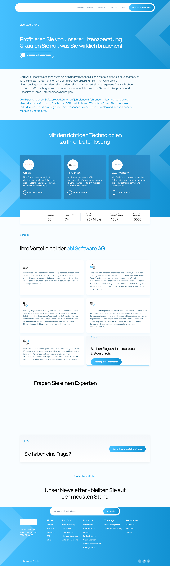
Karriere (50, 528)
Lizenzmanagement (112, 525)
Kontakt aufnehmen (141, 7)
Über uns (50, 532)
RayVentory (88, 525)
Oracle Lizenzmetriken (92, 544)
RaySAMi (86, 532)
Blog (124, 7)
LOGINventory (89, 528)
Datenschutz (131, 528)
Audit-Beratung (68, 525)
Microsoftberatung (70, 536)
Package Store (89, 547)
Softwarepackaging (70, 540)
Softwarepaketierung (113, 528)
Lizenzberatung (68, 532)
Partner (50, 525)
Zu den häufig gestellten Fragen (127, 449)
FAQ (48, 536)
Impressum (130, 525)
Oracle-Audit (67, 528)
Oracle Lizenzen (89, 540)
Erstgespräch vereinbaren (106, 361)
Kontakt (129, 532)
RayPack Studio (89, 536)
